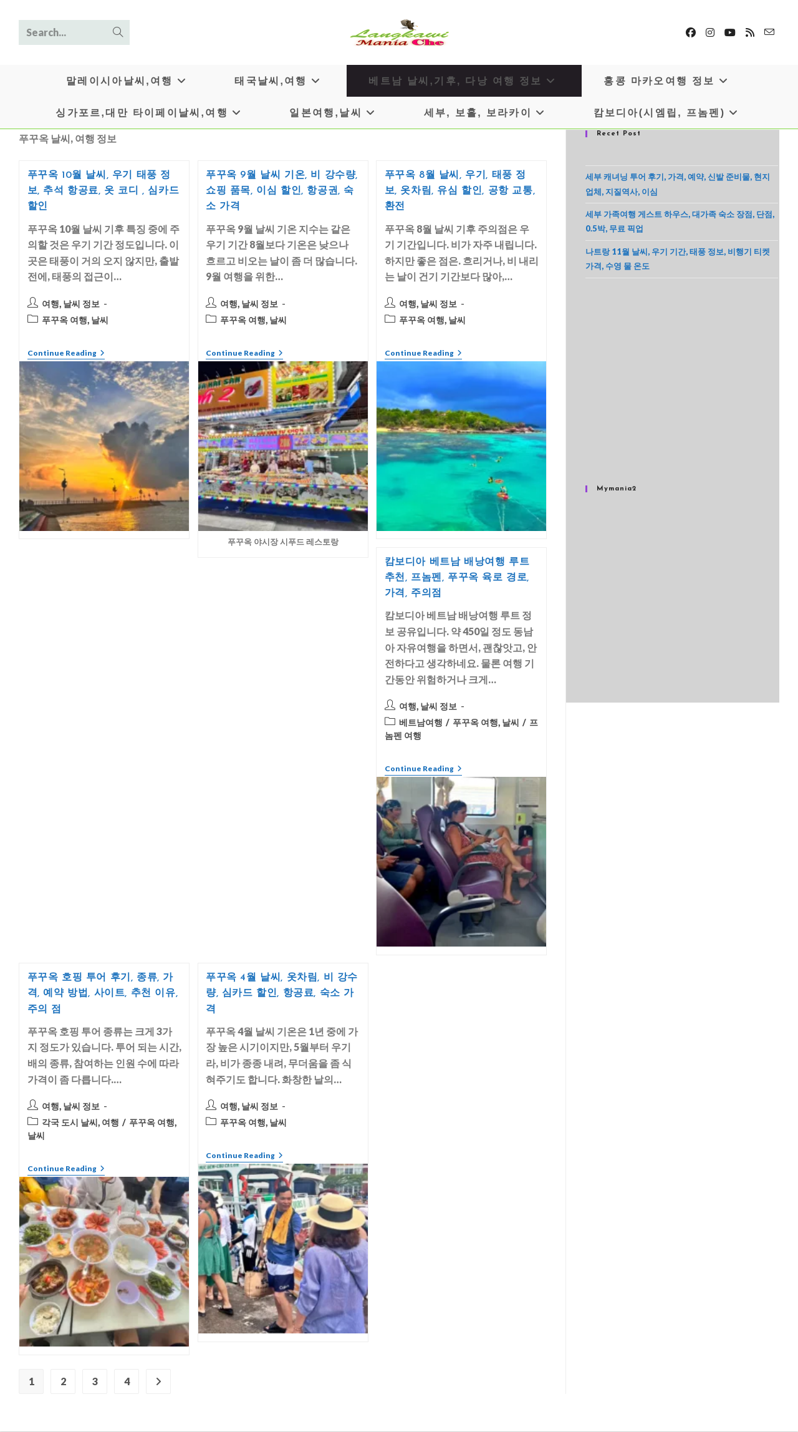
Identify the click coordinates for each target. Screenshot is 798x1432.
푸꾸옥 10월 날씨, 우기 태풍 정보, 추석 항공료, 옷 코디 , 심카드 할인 (103, 191)
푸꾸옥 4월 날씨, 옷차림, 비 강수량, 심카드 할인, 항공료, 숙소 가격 (282, 994)
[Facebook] (691, 32)
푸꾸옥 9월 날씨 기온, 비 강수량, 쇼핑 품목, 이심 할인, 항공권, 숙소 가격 (282, 191)
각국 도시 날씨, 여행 (80, 1123)
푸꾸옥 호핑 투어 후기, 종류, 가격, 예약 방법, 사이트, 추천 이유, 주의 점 (102, 994)
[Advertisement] (681, 382)
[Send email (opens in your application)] (769, 32)
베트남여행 (421, 723)
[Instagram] (710, 32)
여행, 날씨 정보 (71, 304)
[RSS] (750, 32)
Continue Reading (66, 354)
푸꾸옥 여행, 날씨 (75, 320)
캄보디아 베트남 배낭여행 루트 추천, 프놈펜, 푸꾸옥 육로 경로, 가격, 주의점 (457, 578)
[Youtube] (730, 32)
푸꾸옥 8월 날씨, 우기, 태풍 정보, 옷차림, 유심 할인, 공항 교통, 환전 (460, 191)
